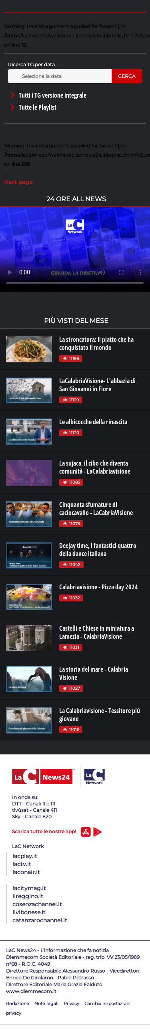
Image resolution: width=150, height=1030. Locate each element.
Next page (18, 182)
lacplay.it (24, 856)
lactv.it (21, 864)
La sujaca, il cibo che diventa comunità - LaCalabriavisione (94, 467)
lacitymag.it (29, 888)
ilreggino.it (27, 896)
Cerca (127, 76)
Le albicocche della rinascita (93, 421)
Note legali (46, 1003)
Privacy (71, 1003)
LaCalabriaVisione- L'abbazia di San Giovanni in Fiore (97, 384)
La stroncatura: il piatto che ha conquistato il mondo (96, 343)
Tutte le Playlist (32, 107)
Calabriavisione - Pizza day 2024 (98, 586)
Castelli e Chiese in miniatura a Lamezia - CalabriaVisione (96, 632)
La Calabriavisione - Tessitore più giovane (99, 714)
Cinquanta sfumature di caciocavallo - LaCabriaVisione (96, 508)
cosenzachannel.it (37, 904)
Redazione (17, 1003)
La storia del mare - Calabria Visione (93, 673)
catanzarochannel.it (39, 920)
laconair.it (26, 872)
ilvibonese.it (29, 912)
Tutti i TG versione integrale (47, 95)
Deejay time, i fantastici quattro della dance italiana (97, 549)
